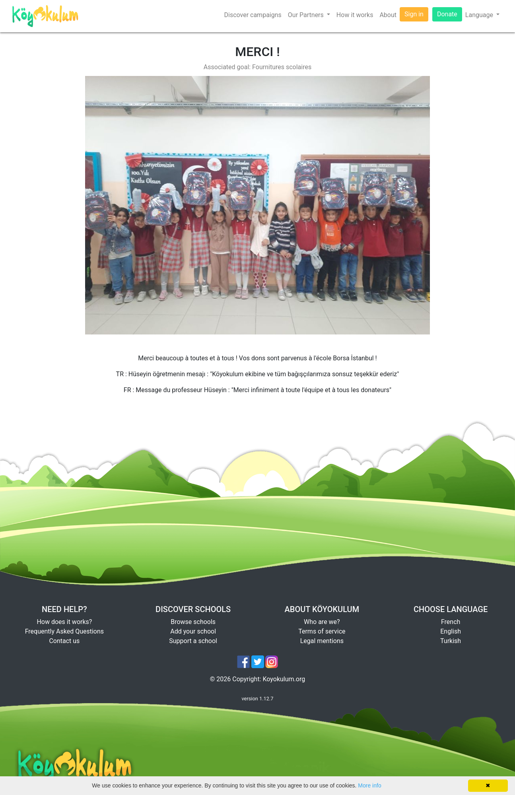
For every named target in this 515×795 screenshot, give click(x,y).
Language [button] (480, 15)
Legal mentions (322, 641)
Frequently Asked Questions (64, 631)
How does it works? (64, 622)
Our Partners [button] (306, 15)
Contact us (64, 641)
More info (369, 785)
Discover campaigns (252, 15)
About (387, 15)
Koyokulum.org (284, 679)
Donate (447, 14)
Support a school (193, 641)
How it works (354, 15)
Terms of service (321, 631)
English (450, 631)
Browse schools (193, 622)
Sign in (414, 14)
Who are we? (322, 622)
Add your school (193, 631)
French (450, 622)
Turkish (450, 641)
